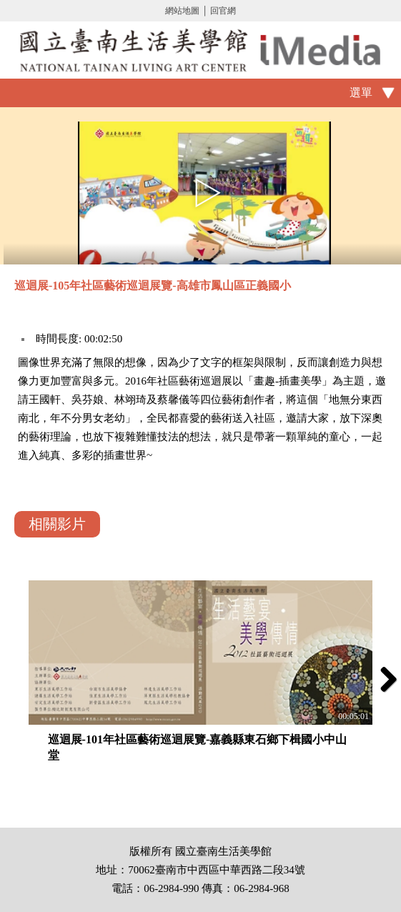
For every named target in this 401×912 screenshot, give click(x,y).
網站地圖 (182, 11)
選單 (361, 92)
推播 (385, 288)
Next (383, 679)
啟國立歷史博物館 (200, 50)
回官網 (223, 11)
